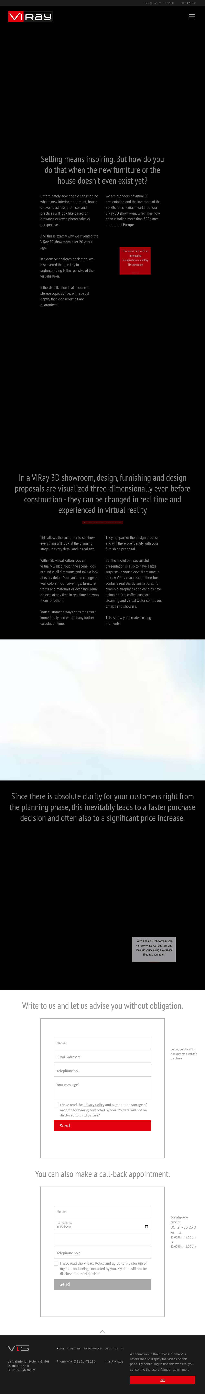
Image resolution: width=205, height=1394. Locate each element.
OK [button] (162, 1380)
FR (194, 3)
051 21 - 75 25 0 (183, 1226)
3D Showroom (93, 1348)
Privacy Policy (94, 1104)
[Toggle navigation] (191, 16)
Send (65, 1125)
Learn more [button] (181, 1369)
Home (60, 1348)
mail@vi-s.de (114, 1361)
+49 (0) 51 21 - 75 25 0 (159, 3)
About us (111, 1348)
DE (183, 3)
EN (189, 3)
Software (73, 1348)
